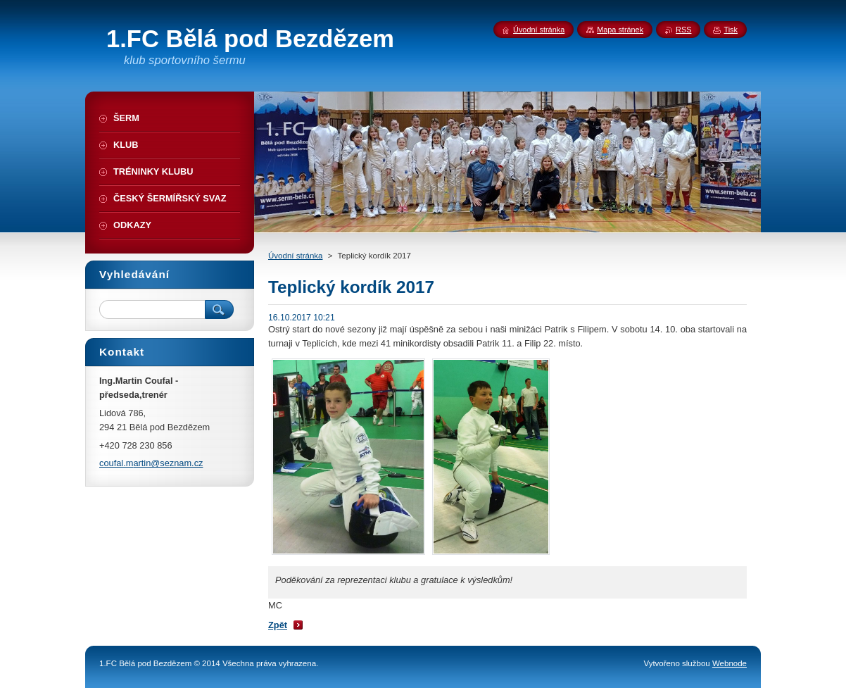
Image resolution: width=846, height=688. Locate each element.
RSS (683, 29)
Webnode (729, 663)
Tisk (731, 29)
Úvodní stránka (295, 255)
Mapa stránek (620, 29)
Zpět (277, 625)
